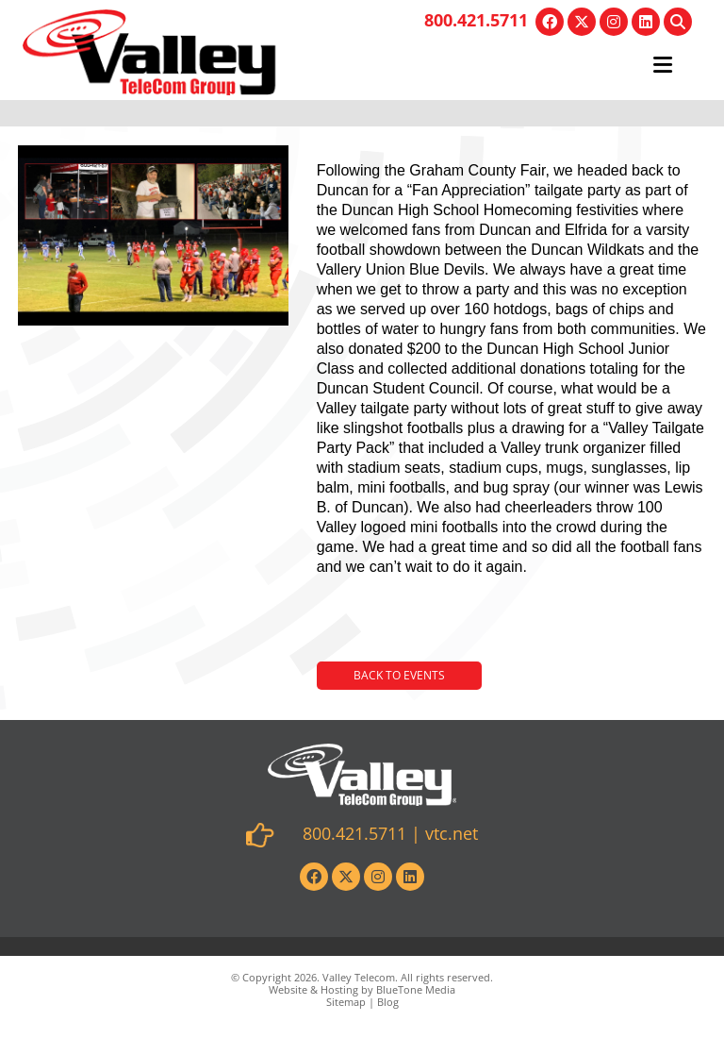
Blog (388, 1002)
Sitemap (346, 1002)
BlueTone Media (415, 989)
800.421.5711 (476, 19)
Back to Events (399, 675)
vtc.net (451, 833)
